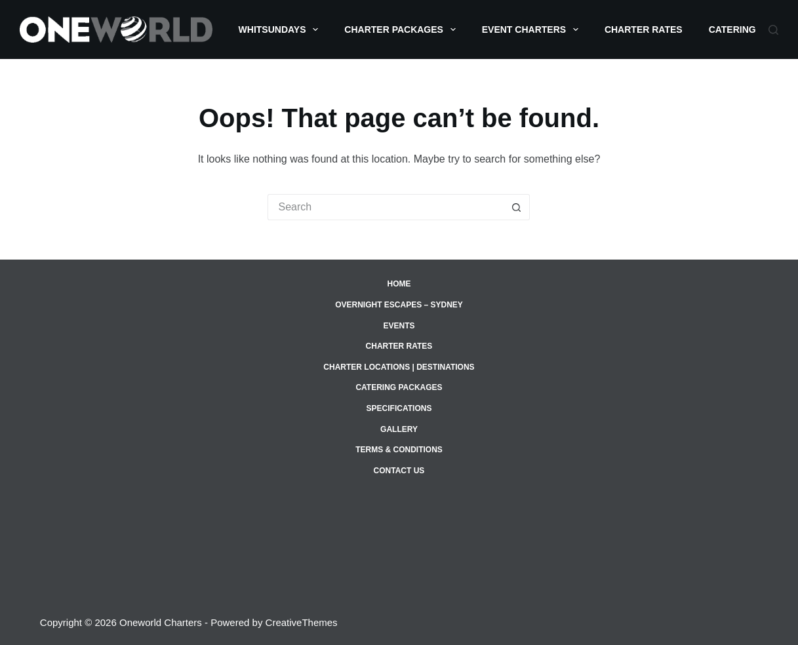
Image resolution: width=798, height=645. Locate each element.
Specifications (399, 408)
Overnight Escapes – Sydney (399, 304)
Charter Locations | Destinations (398, 367)
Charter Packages (402, 29)
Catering (741, 29)
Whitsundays (281, 29)
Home (398, 283)
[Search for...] (386, 207)
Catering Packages (398, 387)
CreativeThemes (302, 622)
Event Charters (533, 29)
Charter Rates (644, 29)
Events (398, 325)
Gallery (399, 429)
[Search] (773, 30)
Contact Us (399, 470)
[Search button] (517, 207)
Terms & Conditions (399, 449)
